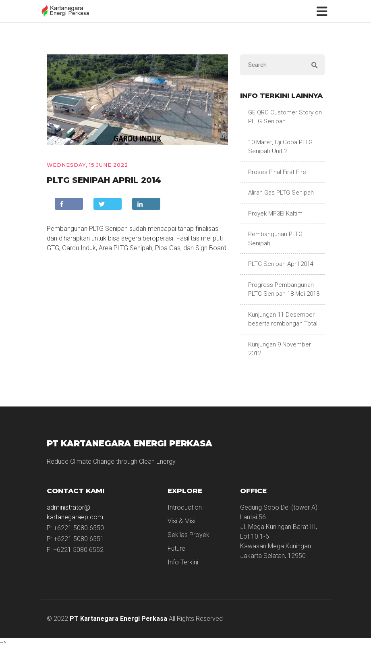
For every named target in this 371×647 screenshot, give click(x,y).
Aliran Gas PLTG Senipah (281, 192)
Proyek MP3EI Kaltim (275, 213)
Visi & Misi (181, 521)
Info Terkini (183, 562)
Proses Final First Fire (277, 172)
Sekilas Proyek (188, 535)
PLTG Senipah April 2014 (280, 264)
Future (176, 548)
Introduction (185, 507)
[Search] (272, 64)
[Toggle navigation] (323, 10)
